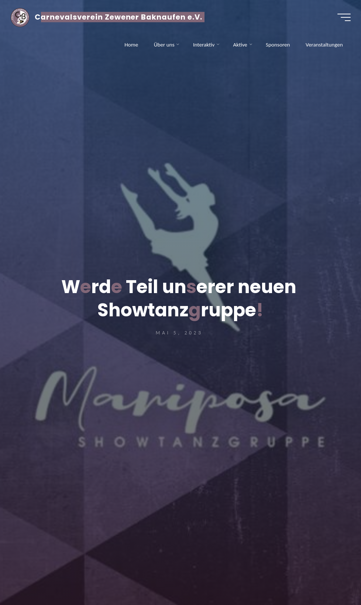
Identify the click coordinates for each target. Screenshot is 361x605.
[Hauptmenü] (343, 17)
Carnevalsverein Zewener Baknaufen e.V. (119, 17)
